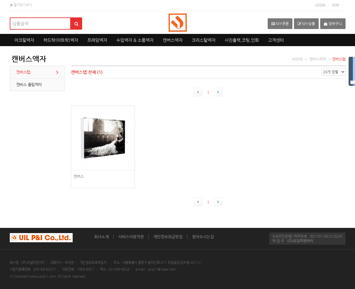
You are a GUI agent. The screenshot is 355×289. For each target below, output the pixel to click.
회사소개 (101, 236)
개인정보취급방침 (168, 236)
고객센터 (276, 40)
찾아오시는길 (203, 236)
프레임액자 (97, 40)
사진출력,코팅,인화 (242, 40)
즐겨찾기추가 (21, 5)
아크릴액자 (24, 40)
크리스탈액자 (204, 40)
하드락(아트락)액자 (60, 40)
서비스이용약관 (131, 236)
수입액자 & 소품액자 (135, 40)
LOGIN (320, 5)
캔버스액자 (173, 40)
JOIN (335, 5)
